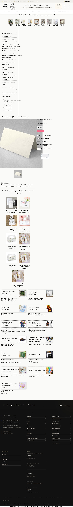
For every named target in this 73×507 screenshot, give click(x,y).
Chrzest (38, 11)
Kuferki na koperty (61, 438)
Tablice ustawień (61, 433)
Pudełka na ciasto (61, 423)
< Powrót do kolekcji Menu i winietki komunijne (15, 117)
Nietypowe (36, 433)
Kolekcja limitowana (36, 428)
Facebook (69, 6)
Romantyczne (36, 426)
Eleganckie (36, 416)
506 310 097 (29, 483)
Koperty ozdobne (36, 440)
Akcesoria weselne (21, 11)
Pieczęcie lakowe (61, 435)
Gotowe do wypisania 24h (36, 438)
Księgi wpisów (61, 440)
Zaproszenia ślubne (8, 11)
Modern (36, 421)
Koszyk (64, 6)
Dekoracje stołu (61, 421)
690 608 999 (67, 1)
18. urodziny (46, 11)
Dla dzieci (53, 11)
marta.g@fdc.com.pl (9, 110)
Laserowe (36, 418)
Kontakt (69, 11)
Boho (36, 423)
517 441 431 (29, 473)
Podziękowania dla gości (61, 418)
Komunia (32, 11)
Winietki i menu (61, 416)
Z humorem (36, 435)
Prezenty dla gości (61, 428)
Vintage (36, 430)
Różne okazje (61, 11)
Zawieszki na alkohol (61, 426)
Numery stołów (61, 430)
